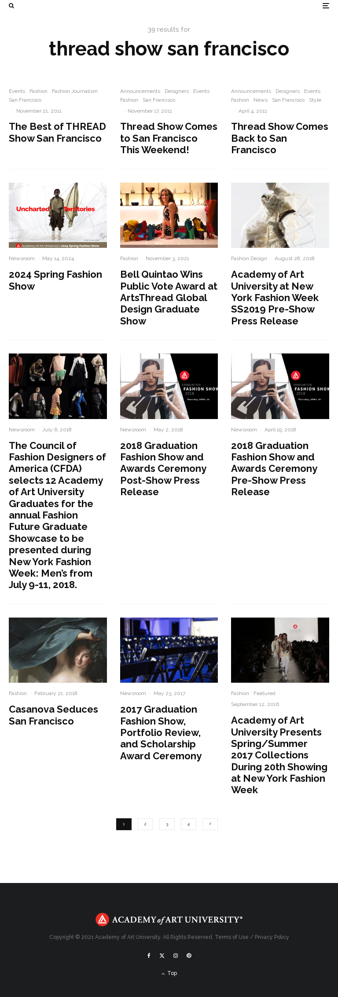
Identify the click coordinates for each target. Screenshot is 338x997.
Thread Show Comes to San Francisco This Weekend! (168, 138)
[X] (162, 956)
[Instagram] (175, 956)
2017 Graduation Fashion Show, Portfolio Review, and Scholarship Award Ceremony (161, 732)
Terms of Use (232, 937)
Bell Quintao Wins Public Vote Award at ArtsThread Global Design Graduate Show (168, 298)
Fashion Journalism (75, 91)
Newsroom (22, 258)
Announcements (140, 91)
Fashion (38, 91)
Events (17, 91)
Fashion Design (249, 258)
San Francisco (25, 100)
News (261, 100)
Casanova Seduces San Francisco (53, 714)
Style (315, 100)
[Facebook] (149, 956)
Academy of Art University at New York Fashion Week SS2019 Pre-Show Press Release (275, 298)
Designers (177, 91)
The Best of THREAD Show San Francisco (57, 132)
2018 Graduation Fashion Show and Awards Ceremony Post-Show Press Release (163, 469)
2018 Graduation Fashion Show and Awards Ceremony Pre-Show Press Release (274, 469)
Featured (265, 693)
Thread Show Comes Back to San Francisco (279, 138)
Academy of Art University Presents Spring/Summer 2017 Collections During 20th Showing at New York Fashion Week (279, 754)
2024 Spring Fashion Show (55, 280)
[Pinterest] (188, 956)
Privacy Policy (272, 937)
